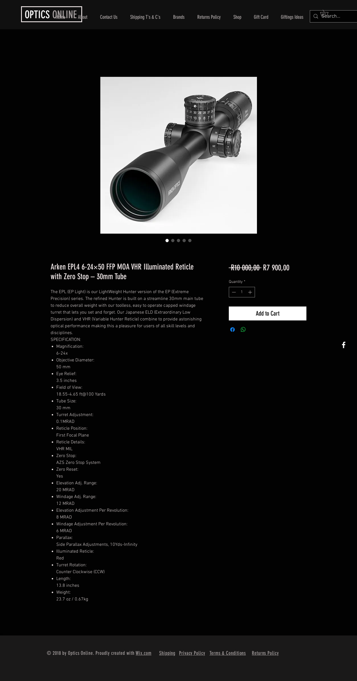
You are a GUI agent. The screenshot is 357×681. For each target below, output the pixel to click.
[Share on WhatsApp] (243, 329)
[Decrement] (233, 292)
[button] (327, 13)
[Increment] (250, 292)
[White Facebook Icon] (343, 345)
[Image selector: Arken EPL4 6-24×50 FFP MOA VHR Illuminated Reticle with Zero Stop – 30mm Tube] (167, 240)
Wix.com (143, 653)
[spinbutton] (242, 292)
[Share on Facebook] (232, 329)
